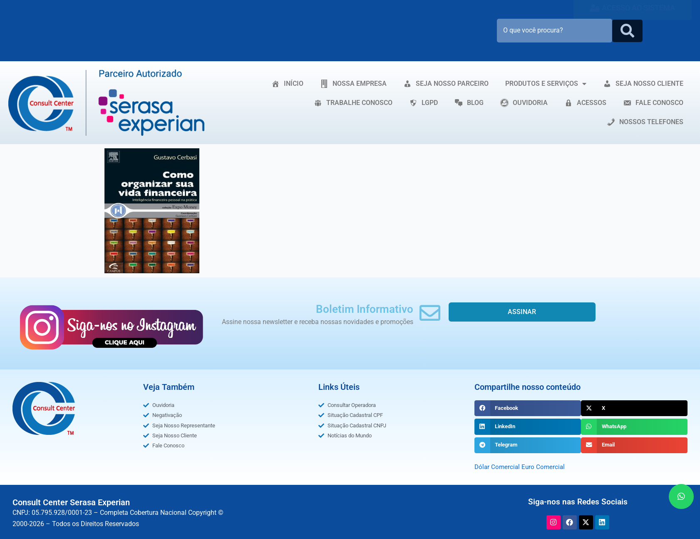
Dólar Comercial (497, 467)
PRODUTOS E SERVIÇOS (545, 83)
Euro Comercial (545, 467)
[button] (527, 408)
